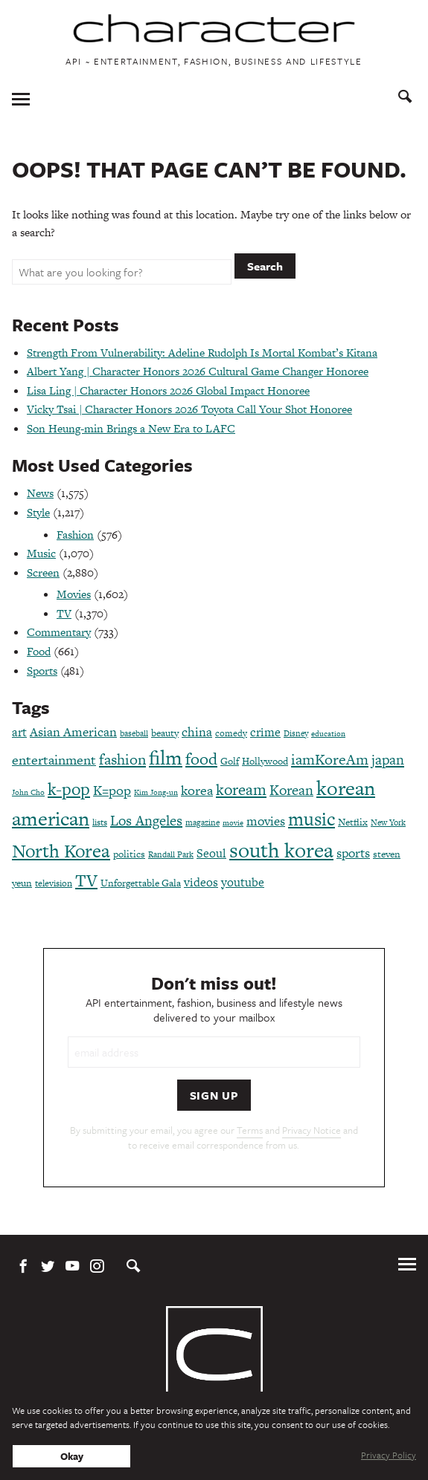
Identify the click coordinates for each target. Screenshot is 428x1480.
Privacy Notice (311, 1130)
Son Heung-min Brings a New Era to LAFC (131, 428)
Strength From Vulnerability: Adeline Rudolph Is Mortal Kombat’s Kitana (202, 352)
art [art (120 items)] (19, 732)
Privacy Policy (388, 1454)
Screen (43, 572)
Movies (74, 594)
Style (38, 512)
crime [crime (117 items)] (265, 732)
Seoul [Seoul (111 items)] (211, 853)
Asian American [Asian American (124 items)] (73, 732)
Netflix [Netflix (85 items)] (353, 822)
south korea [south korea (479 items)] (281, 850)
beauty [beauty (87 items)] (165, 733)
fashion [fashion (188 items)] (122, 759)
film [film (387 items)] (165, 757)
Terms (250, 1130)
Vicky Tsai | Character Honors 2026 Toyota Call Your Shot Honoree (189, 409)
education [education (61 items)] (328, 733)
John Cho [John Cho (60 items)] (28, 792)
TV (64, 613)
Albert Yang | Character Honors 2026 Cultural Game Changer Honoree (197, 371)
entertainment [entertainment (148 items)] (54, 759)
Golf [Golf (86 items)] (229, 761)
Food (39, 651)
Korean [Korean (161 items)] (291, 790)
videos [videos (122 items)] (201, 882)
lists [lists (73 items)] (99, 822)
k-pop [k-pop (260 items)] (69, 789)
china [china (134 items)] (197, 732)
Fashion (75, 534)
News (40, 493)
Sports (42, 670)
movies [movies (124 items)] (265, 821)
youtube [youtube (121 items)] (242, 882)
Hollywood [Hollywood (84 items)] (265, 761)
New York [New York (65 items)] (388, 822)
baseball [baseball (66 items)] (134, 733)
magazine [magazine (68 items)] (202, 822)
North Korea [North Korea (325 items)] (61, 851)
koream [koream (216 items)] (241, 789)
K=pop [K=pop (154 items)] (112, 790)
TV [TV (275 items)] (86, 880)
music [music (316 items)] (311, 819)
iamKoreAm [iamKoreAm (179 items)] (329, 759)
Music (41, 553)
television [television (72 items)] (53, 883)
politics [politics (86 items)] (129, 854)
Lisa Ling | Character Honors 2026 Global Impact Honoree (168, 390)
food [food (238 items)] (201, 758)
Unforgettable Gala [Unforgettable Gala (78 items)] (140, 883)
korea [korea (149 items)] (197, 790)
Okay (71, 1456)
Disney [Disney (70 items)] (296, 733)
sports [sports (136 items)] (353, 853)
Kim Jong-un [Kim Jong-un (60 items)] (156, 792)
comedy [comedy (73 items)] (231, 733)
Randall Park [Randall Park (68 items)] (171, 854)
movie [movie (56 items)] (233, 822)
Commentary (59, 632)
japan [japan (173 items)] (387, 760)
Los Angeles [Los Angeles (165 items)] (146, 821)
